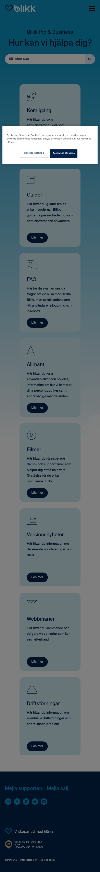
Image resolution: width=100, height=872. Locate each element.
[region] (49, 145)
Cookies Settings (34, 153)
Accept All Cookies (64, 153)
